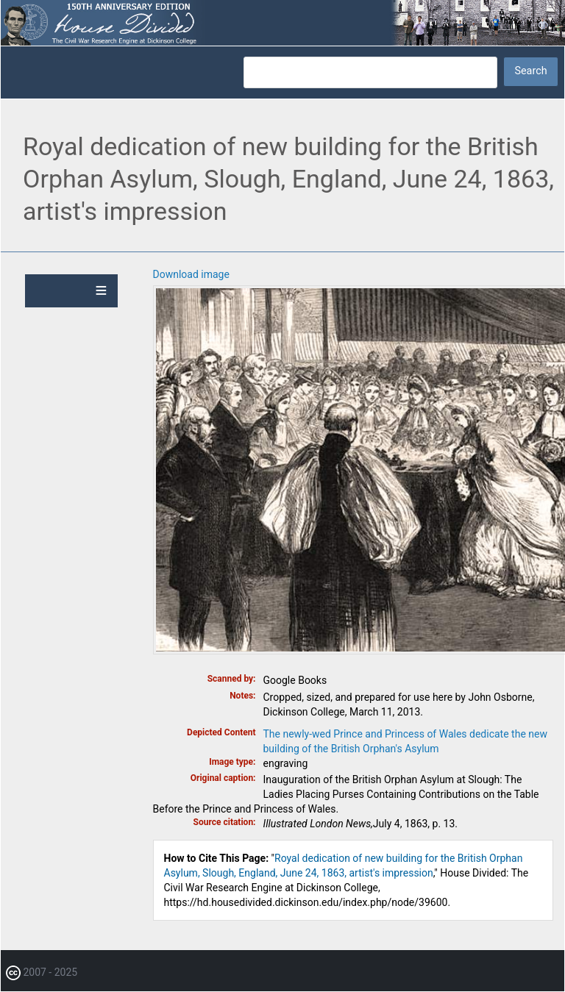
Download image (191, 274)
